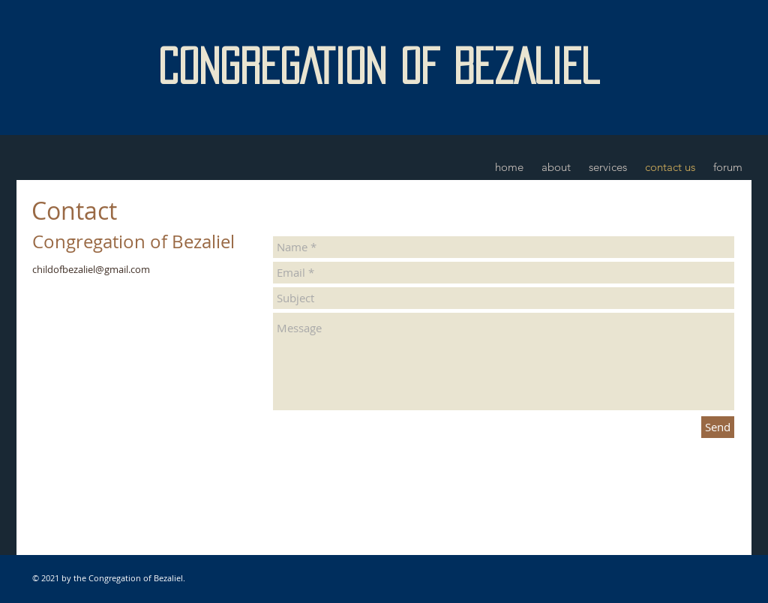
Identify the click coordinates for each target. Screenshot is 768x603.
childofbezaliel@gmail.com (91, 269)
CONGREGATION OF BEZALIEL (378, 66)
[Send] (717, 427)
